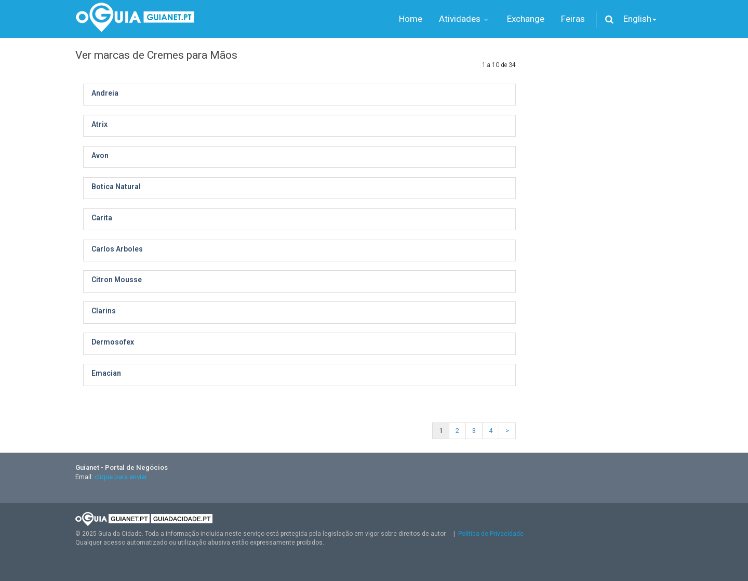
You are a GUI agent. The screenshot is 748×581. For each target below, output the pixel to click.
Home (410, 19)
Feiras (573, 19)
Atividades (464, 19)
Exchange (525, 19)
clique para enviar (121, 477)
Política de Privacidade (491, 533)
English (640, 19)
